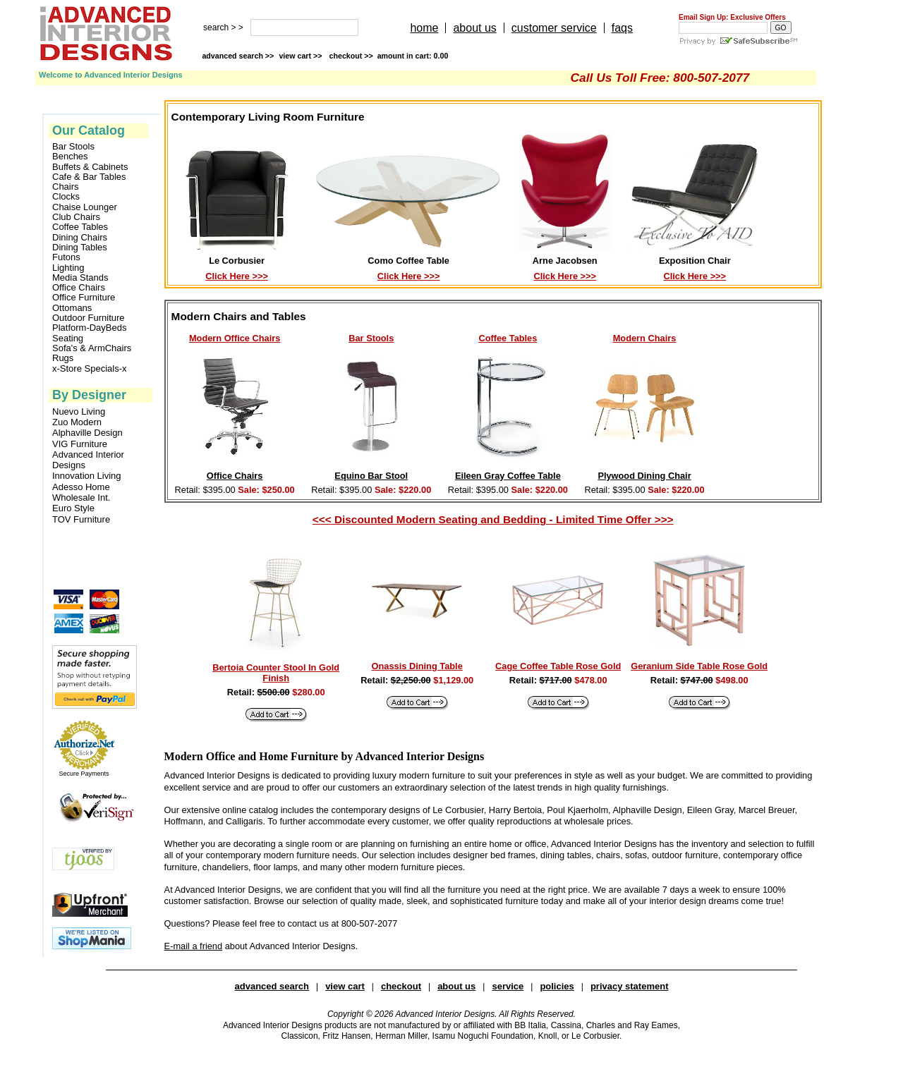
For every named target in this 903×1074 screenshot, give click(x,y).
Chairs (65, 187)
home (424, 28)
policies (557, 986)
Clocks (66, 197)
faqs (622, 28)
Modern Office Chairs (234, 338)
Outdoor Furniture (88, 318)
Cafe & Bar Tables (89, 177)
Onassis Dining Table (417, 666)
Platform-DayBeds (89, 328)
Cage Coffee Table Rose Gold (558, 666)
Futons (66, 257)
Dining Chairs (79, 238)
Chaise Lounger (84, 207)
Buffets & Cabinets (90, 167)
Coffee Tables (80, 227)
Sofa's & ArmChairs (91, 348)
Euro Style (73, 508)
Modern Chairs (645, 338)
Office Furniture (83, 298)
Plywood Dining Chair (644, 475)
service (507, 986)
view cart (301, 55)
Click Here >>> (236, 276)
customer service (554, 28)
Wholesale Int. (81, 497)
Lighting (68, 268)
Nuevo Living (78, 411)
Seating (67, 338)
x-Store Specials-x (89, 369)
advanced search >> (238, 55)
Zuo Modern (77, 422)
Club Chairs (76, 217)
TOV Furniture (81, 519)
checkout (401, 986)
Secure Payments (84, 773)
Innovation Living (86, 475)
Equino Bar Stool (371, 475)
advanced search (272, 986)
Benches (70, 156)
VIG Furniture (79, 444)
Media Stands (80, 278)
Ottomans (72, 308)
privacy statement (629, 986)
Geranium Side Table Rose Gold (699, 666)
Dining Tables (79, 247)
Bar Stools (73, 147)
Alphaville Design (87, 432)
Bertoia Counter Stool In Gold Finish (275, 672)
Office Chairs (78, 288)
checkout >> (389, 55)
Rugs (62, 358)
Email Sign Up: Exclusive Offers (732, 17)
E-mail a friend (193, 946)
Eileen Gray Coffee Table (508, 475)
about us (474, 28)
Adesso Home (81, 487)
